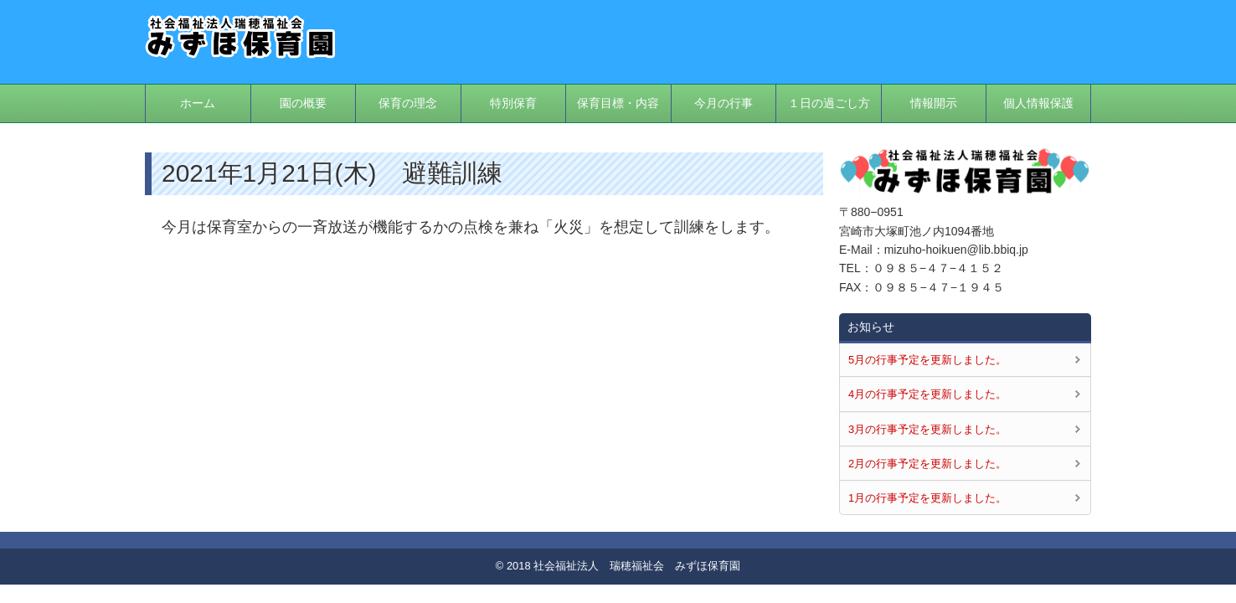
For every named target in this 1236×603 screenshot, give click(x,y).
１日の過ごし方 (829, 103)
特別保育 (513, 103)
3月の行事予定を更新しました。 (927, 429)
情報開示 (933, 103)
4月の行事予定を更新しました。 (927, 394)
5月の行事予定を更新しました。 (927, 359)
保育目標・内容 (618, 103)
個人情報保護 (1038, 103)
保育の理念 (408, 103)
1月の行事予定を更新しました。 (927, 498)
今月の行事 (723, 103)
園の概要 (303, 103)
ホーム (197, 103)
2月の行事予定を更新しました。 (927, 463)
